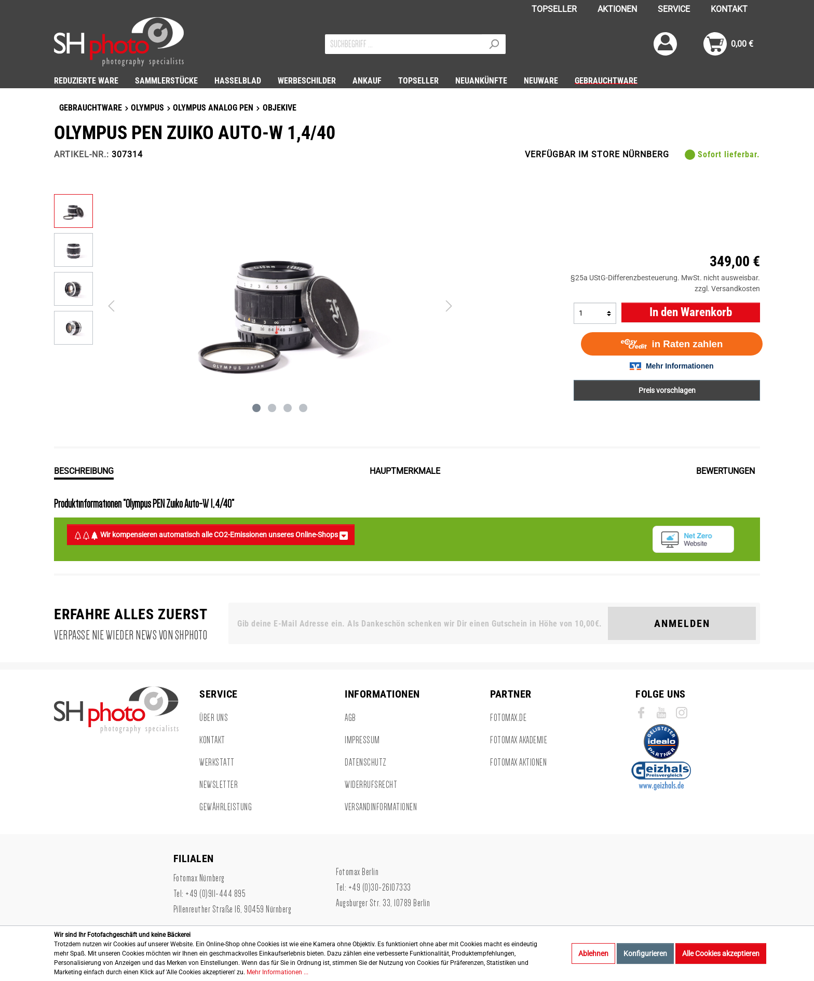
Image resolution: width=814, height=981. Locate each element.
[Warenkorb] (728, 44)
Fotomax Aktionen (518, 762)
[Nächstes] (449, 306)
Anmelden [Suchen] (682, 623)
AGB (350, 718)
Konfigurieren (645, 953)
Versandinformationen (381, 807)
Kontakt (212, 740)
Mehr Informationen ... (277, 972)
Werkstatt (217, 762)
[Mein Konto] (665, 44)
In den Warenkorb (690, 312)
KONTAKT (729, 9)
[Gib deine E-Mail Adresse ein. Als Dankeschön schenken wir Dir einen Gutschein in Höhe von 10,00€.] (420, 623)
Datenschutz (366, 762)
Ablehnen (593, 953)
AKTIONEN (617, 9)
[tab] (84, 470)
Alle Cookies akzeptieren (720, 953)
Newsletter (218, 785)
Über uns (213, 718)
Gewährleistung (225, 807)
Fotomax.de (508, 718)
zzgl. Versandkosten (727, 288)
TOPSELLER (554, 9)
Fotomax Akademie (518, 740)
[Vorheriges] (111, 306)
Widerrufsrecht (371, 785)
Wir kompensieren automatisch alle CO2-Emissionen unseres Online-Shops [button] (211, 534)
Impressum (362, 740)
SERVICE (674, 9)
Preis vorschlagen (667, 390)
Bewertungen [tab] (725, 471)
